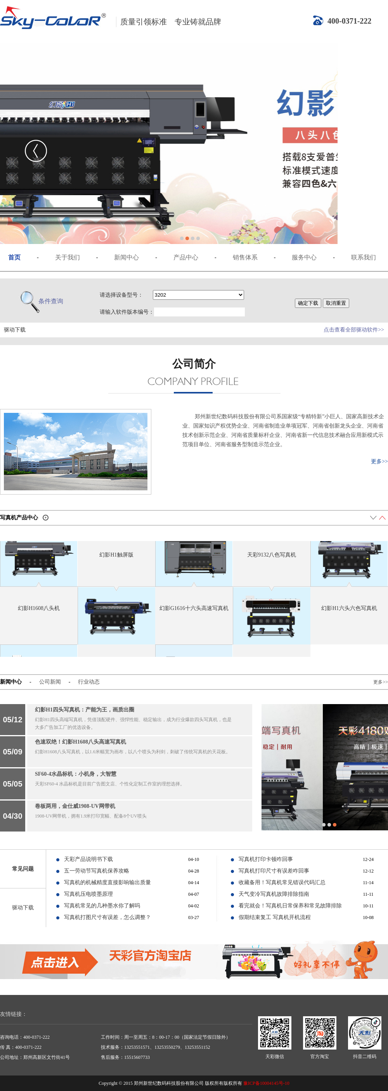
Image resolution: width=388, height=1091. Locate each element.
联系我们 (363, 257)
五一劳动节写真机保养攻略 (96, 871)
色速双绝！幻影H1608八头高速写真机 (80, 742)
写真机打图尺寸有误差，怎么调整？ (107, 917)
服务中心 (304, 257)
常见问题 (23, 869)
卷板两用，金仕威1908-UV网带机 (75, 806)
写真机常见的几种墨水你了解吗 (102, 906)
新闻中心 (126, 257)
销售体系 (245, 257)
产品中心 (185, 257)
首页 (14, 257)
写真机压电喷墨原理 (88, 894)
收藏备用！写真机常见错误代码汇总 (282, 882)
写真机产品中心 (19, 518)
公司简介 (194, 364)
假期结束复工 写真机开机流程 (275, 917)
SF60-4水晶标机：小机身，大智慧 (75, 774)
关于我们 (67, 257)
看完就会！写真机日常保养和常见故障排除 (290, 906)
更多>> (379, 461)
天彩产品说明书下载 (88, 859)
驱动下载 (23, 908)
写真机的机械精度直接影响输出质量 (107, 882)
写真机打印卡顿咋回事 (266, 859)
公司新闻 (50, 682)
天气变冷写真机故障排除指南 (274, 894)
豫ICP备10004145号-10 (266, 1083)
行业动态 (89, 682)
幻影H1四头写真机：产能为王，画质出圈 (84, 710)
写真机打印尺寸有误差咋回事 (274, 871)
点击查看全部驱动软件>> (354, 330)
